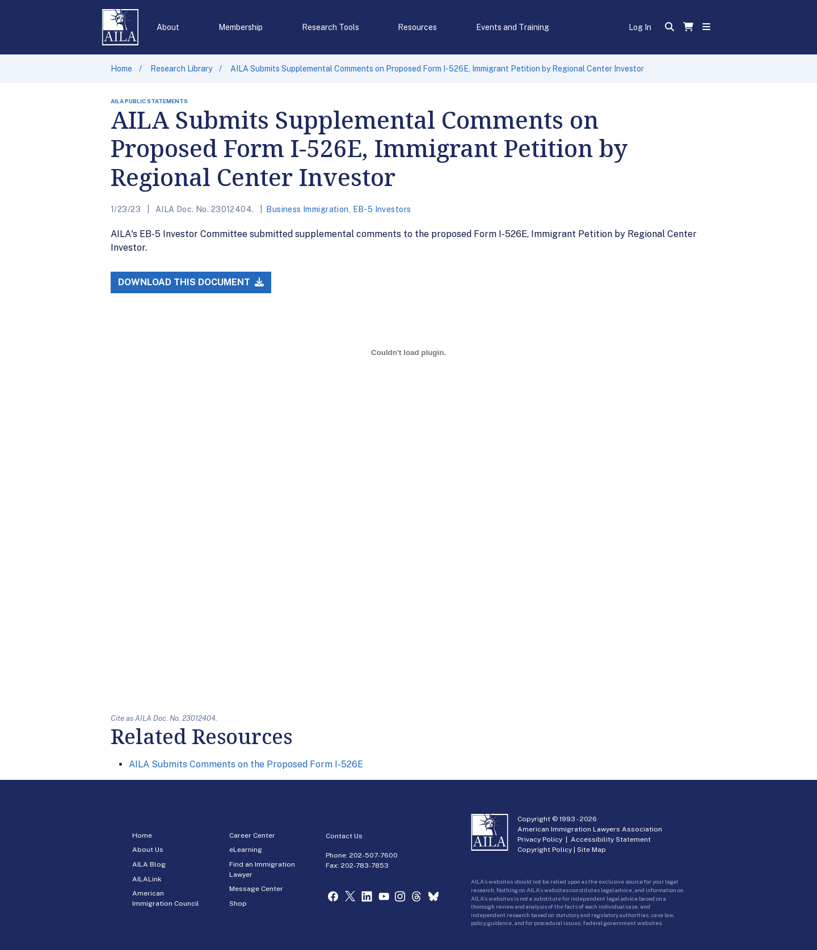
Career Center (252, 835)
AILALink (147, 879)
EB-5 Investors (382, 209)
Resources (417, 27)
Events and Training (512, 27)
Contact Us (344, 836)
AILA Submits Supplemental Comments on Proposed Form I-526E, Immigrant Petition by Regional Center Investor (437, 68)
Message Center (256, 889)
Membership (240, 27)
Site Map (591, 850)
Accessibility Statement (611, 839)
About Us (147, 850)
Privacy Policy (539, 839)
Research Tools (330, 27)
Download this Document (191, 282)
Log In (640, 27)
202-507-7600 (373, 855)
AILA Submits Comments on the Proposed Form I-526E (246, 764)
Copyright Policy (544, 850)
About (168, 27)
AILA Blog (149, 864)
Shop (238, 903)
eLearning (245, 850)
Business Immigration (307, 209)
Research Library (181, 68)
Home (121, 68)
